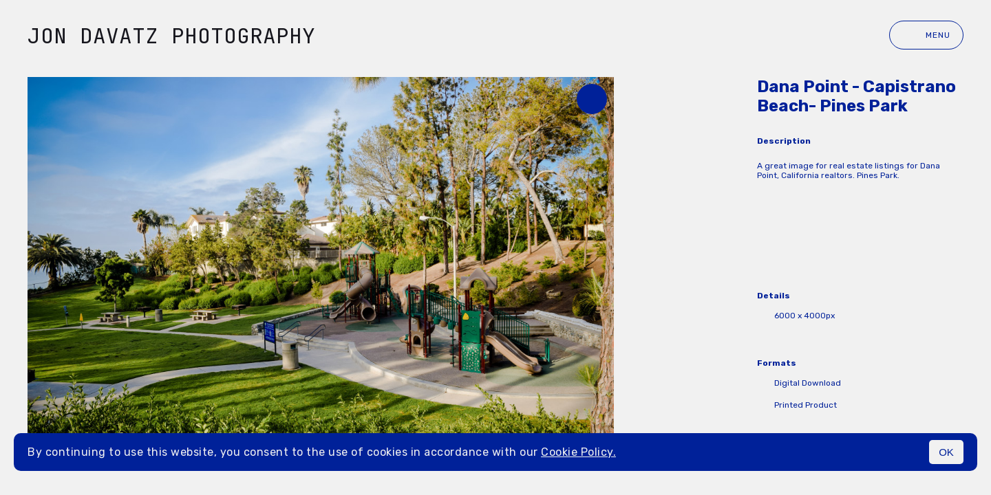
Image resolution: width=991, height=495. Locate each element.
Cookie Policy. (578, 452)
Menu (926, 35)
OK (946, 452)
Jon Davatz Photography (171, 35)
